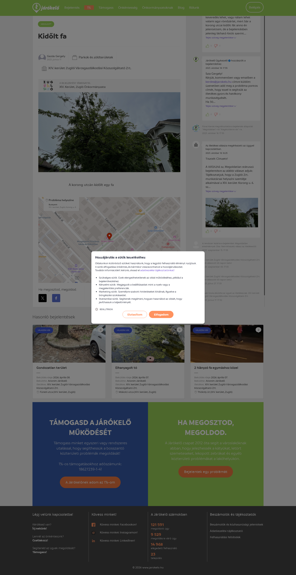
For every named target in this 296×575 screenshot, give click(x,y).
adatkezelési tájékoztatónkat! (157, 270)
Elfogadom (161, 314)
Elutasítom (134, 314)
